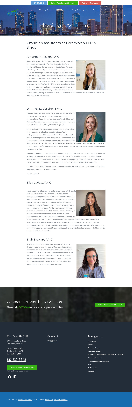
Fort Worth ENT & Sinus (25, 399)
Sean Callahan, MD (14, 354)
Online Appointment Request (63, 3)
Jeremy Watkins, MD (14, 348)
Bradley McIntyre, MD (15, 351)
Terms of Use (49, 399)
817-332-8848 (39, 3)
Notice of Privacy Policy (61, 399)
